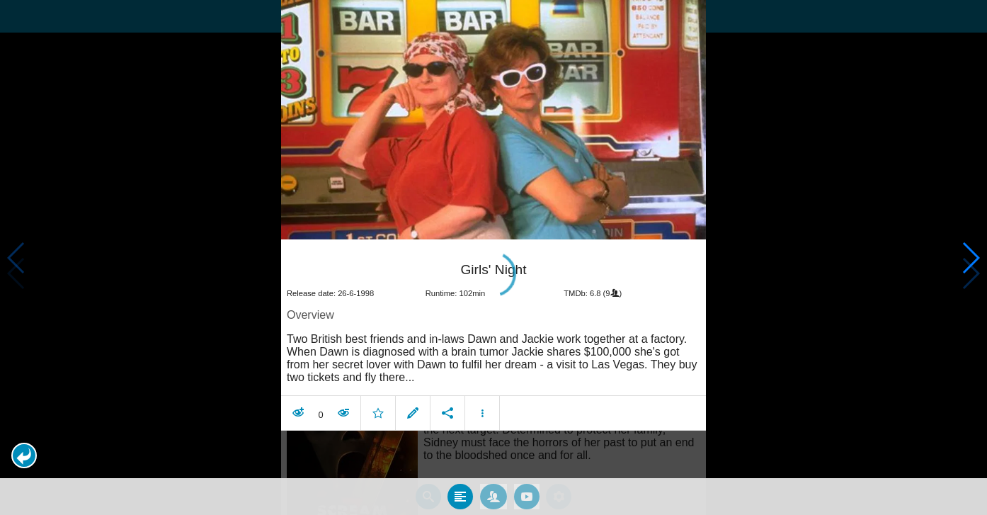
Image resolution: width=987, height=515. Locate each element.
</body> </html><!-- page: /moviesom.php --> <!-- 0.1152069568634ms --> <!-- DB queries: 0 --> (493, 257)
